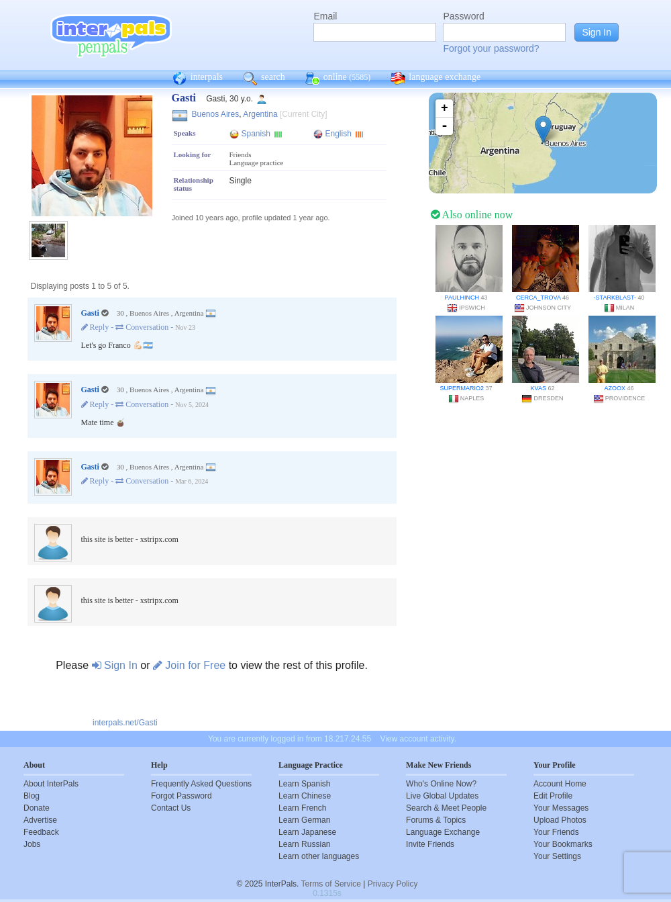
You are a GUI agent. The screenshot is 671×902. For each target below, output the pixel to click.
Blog (31, 796)
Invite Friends (430, 844)
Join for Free (189, 665)
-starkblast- (615, 297)
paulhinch (462, 297)
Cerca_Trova (538, 297)
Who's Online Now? (441, 783)
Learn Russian (304, 844)
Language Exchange (443, 832)
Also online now (472, 214)
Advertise (40, 820)
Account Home (559, 783)
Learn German (304, 820)
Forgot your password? (491, 48)
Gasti (90, 313)
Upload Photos (559, 820)
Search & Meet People (446, 808)
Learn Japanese (307, 832)
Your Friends (556, 832)
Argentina (260, 114)
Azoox (614, 388)
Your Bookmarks (562, 844)
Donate (36, 808)
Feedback (41, 832)
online (338, 78)
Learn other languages (318, 856)
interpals (197, 78)
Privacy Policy (393, 884)
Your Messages (560, 808)
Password (463, 16)
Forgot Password (181, 796)
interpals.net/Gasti (125, 722)
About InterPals (51, 783)
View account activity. (418, 738)
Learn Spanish (304, 783)
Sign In (115, 665)
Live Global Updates (442, 796)
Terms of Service (331, 884)
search (264, 78)
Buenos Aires (216, 114)
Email (325, 16)
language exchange (435, 78)
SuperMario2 (462, 388)
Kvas (538, 388)
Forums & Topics (436, 820)
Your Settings (557, 856)
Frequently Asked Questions (201, 783)
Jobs (31, 844)
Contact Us (171, 808)
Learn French (302, 808)
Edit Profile (552, 796)
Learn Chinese (304, 796)
